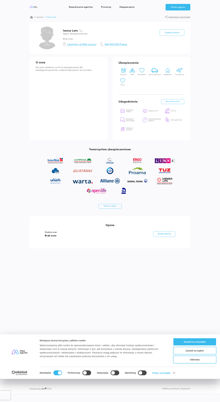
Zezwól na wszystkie (195, 365)
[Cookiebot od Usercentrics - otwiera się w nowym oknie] (19, 396)
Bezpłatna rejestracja (177, 357)
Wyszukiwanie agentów (90, 7)
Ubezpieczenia (136, 7)
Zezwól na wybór (195, 374)
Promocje (116, 7)
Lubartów (40, 17)
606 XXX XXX (116, 44)
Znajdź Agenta (146, 357)
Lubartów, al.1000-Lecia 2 (81, 44)
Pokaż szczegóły (161, 396)
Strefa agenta (178, 8)
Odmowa (194, 382)
